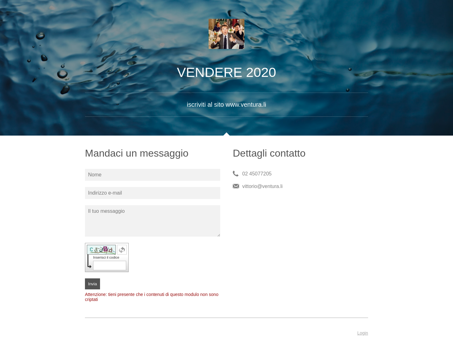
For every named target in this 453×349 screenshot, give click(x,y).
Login (362, 333)
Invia (92, 284)
